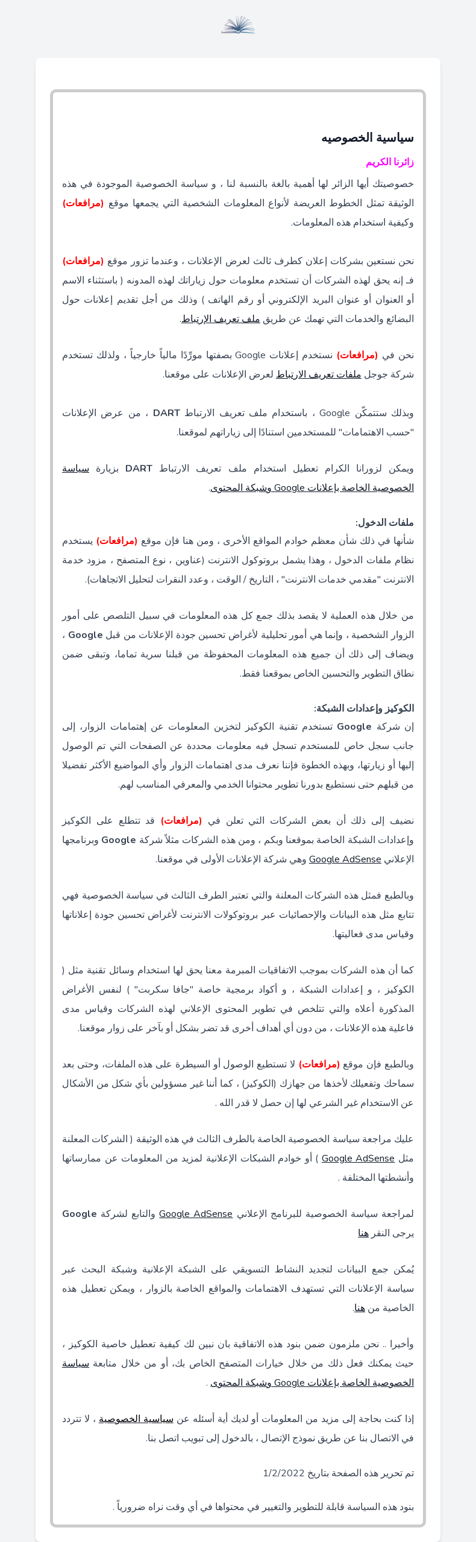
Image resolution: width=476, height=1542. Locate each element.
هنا (363, 1233)
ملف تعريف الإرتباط (220, 319)
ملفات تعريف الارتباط (319, 374)
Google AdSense (345, 859)
